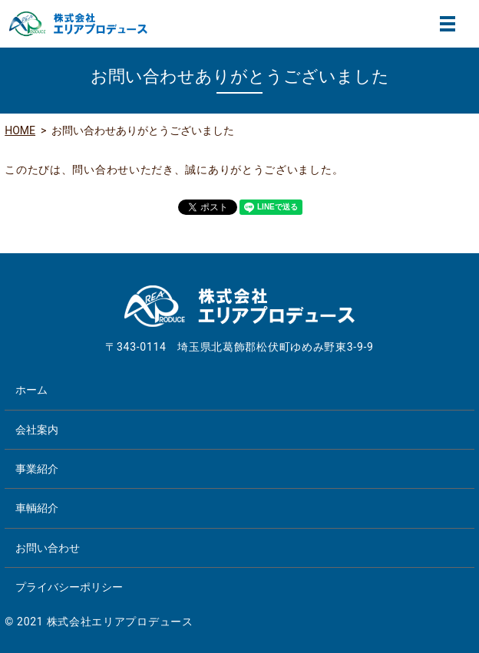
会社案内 (36, 430)
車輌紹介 (36, 508)
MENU (447, 23)
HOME (20, 130)
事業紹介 (36, 469)
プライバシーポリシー (69, 587)
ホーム (31, 390)
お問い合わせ (47, 548)
